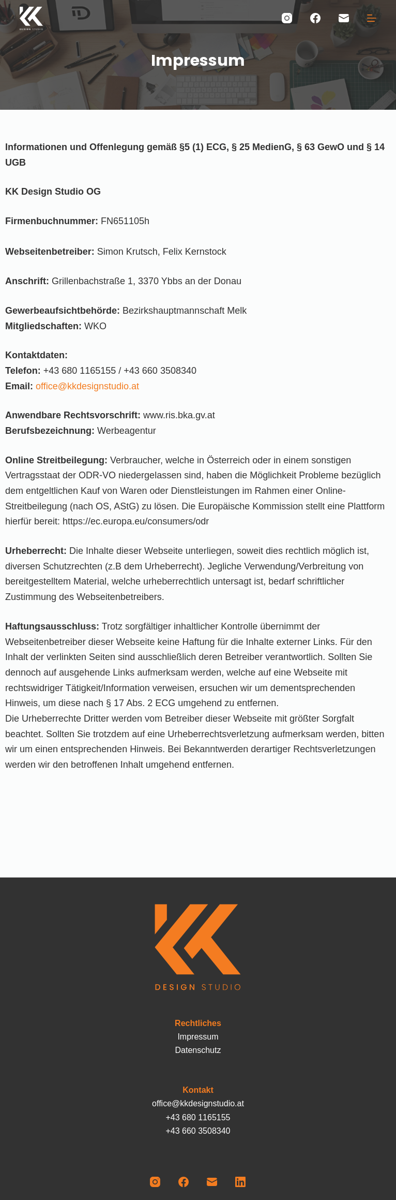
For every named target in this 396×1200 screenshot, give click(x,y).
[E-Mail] (344, 18)
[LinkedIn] (240, 1182)
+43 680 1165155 (197, 1117)
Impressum (197, 1036)
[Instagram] (287, 18)
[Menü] (371, 18)
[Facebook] (315, 18)
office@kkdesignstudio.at (87, 386)
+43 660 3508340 (197, 1130)
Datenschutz (198, 1050)
